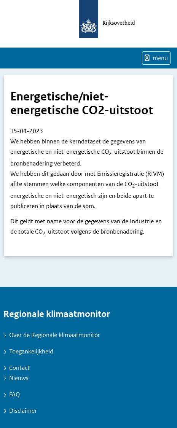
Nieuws (19, 378)
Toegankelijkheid (31, 351)
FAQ (14, 394)
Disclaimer (23, 411)
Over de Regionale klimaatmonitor (54, 335)
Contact (19, 368)
